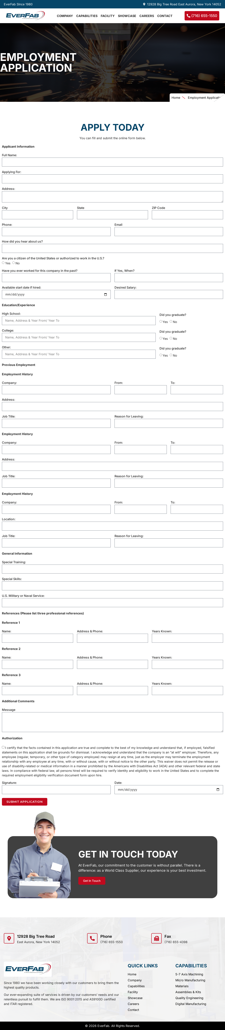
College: (8, 330)
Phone (106, 936)
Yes (7, 263)
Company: (9, 383)
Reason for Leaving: (129, 416)
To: (173, 383)
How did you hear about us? (22, 241)
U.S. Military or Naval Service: (23, 596)
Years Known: (162, 631)
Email (118, 225)
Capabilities (86, 16)
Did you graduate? (173, 315)
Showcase (127, 16)
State (80, 208)
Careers (146, 16)
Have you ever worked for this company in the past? (39, 271)
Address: (8, 189)
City (5, 208)
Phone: (7, 225)
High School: (11, 314)
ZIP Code (158, 208)
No (18, 263)
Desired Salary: (126, 287)
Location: (9, 519)
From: (119, 383)
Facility (108, 16)
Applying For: (11, 172)
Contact (165, 16)
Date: (118, 783)
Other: (6, 347)
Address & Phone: (90, 631)
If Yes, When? (124, 271)
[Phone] (92, 938)
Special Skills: (12, 579)
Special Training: (14, 562)
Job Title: (8, 416)
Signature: (9, 783)
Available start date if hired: (21, 287)
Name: (6, 631)
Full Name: (9, 155)
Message (8, 710)
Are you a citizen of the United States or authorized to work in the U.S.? (53, 258)
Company (65, 16)
